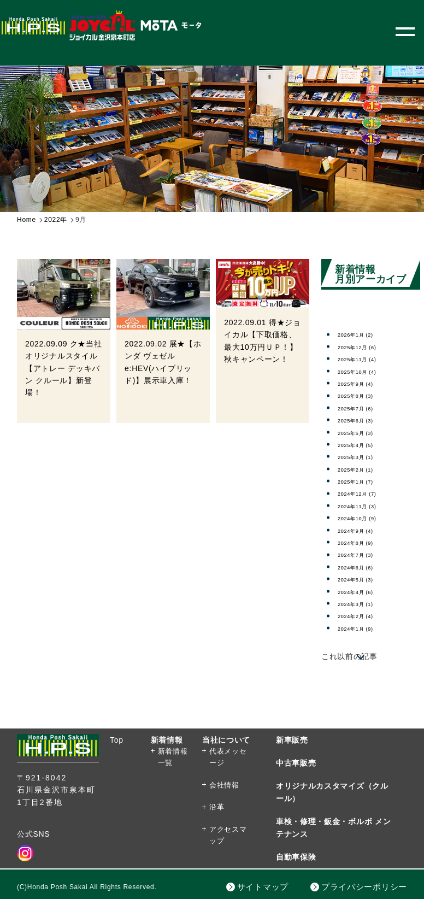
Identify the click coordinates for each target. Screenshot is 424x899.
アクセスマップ (228, 835)
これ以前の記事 (349, 656)
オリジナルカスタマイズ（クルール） (332, 792)
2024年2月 (364, 615)
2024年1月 (364, 628)
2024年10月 (366, 517)
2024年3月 (364, 603)
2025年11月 (366, 358)
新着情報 (167, 740)
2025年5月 (364, 432)
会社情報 (224, 785)
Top (116, 740)
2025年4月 (364, 444)
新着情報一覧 (173, 757)
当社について (226, 740)
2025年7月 (364, 407)
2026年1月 (364, 334)
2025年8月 (364, 395)
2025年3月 (364, 456)
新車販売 (292, 740)
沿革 (216, 807)
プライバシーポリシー (364, 886)
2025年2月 (364, 469)
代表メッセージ (228, 757)
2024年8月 (364, 542)
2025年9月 (364, 383)
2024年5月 (364, 578)
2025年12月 (366, 346)
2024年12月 (366, 493)
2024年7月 (364, 554)
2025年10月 (366, 371)
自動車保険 (296, 857)
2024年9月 (364, 530)
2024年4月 (364, 591)
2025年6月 (364, 419)
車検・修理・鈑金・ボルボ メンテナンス (333, 827)
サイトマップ (262, 886)
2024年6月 (364, 566)
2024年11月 (366, 505)
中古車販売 (296, 763)
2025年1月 (364, 481)
